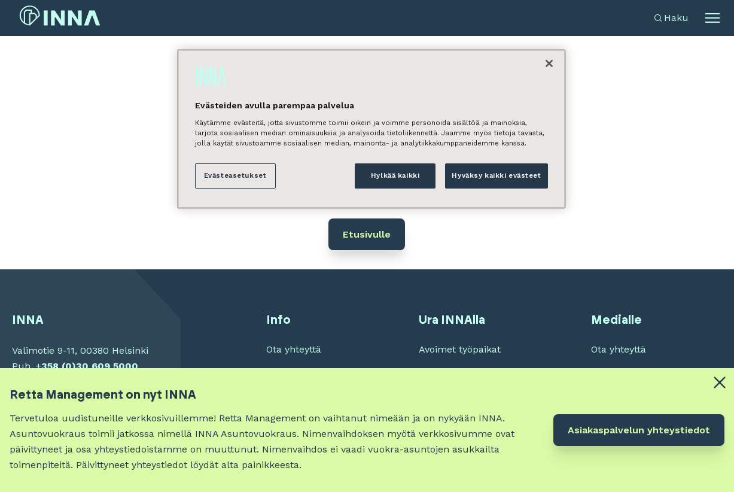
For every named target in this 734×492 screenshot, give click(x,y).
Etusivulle (367, 234)
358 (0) (58, 366)
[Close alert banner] (719, 382)
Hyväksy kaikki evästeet (496, 175)
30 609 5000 (107, 366)
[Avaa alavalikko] (712, 18)
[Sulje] (549, 63)
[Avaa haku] (671, 18)
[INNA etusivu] (60, 18)
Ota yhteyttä (293, 349)
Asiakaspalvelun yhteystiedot (639, 430)
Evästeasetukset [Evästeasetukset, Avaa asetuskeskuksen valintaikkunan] (235, 175)
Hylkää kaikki (395, 175)
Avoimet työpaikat (460, 349)
